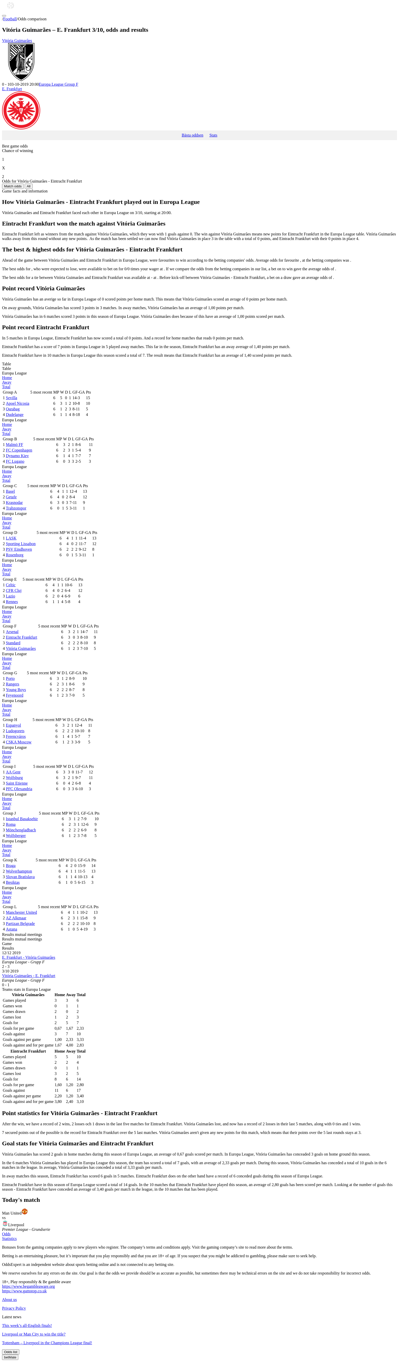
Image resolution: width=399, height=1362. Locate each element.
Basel (10, 491)
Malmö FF (14, 444)
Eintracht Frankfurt (21, 637)
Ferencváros (16, 736)
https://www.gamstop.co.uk (24, 1291)
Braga (11, 865)
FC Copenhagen (19, 450)
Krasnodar (14, 502)
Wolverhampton (19, 871)
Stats (213, 135)
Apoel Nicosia (17, 403)
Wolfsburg (14, 777)
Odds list (10, 1352)
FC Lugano (15, 461)
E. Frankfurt (199, 108)
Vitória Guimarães (199, 60)
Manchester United (21, 912)
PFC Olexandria (19, 789)
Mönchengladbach (21, 830)
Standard (13, 643)
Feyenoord (14, 695)
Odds (6, 1234)
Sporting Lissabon (21, 544)
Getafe (11, 497)
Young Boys (16, 689)
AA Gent (13, 772)
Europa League (58, 84)
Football (10, 19)
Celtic (11, 585)
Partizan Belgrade (20, 923)
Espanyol (13, 725)
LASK (11, 538)
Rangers (12, 684)
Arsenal (12, 632)
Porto (10, 678)
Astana (11, 929)
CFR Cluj (14, 590)
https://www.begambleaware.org (28, 1286)
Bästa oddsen (192, 135)
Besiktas (13, 882)
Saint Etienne (17, 783)
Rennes (12, 602)
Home (7, 378)
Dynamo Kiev (17, 456)
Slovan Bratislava (20, 877)
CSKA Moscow (19, 742)
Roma (11, 824)
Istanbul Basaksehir (22, 819)
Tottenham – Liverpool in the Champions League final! (47, 1343)
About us (9, 1299)
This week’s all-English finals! (27, 1325)
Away (6, 382)
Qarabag (13, 409)
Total (6, 387)
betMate (10, 1357)
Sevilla (11, 398)
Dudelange (14, 414)
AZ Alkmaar (16, 918)
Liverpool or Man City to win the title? (33, 1334)
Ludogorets (15, 731)
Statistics (9, 1238)
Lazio (10, 596)
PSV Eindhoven (19, 549)
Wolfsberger (16, 835)
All (29, 186)
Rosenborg (14, 555)
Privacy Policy (14, 1308)
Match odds (13, 186)
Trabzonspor (16, 508)
